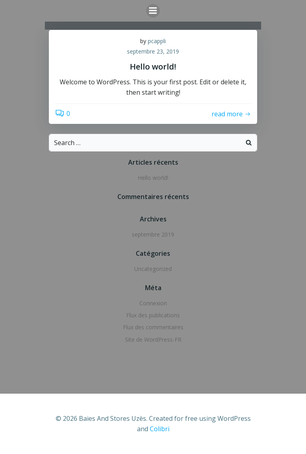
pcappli (157, 41)
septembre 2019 (153, 234)
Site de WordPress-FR (153, 339)
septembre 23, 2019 (153, 51)
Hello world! (153, 177)
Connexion (153, 303)
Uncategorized (153, 269)
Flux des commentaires (153, 327)
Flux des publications (153, 315)
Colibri (159, 428)
